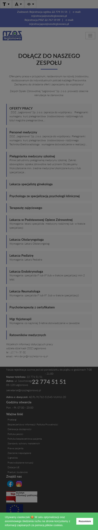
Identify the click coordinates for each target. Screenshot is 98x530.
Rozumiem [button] (85, 521)
